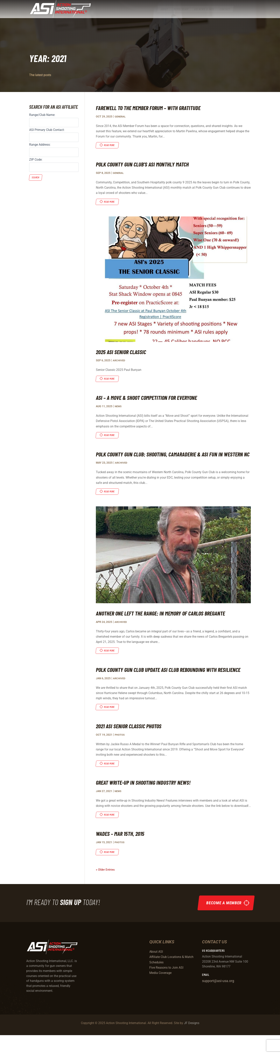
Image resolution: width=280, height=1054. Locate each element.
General (121, 116)
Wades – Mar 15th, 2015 (122, 852)
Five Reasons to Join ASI (166, 986)
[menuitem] (164, 12)
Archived (119, 360)
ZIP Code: (35, 159)
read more (110, 145)
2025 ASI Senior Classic (123, 352)
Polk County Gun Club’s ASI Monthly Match (146, 164)
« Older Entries (106, 888)
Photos (120, 752)
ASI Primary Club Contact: (47, 130)
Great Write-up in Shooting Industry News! (148, 800)
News (118, 407)
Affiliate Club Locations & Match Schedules (171, 978)
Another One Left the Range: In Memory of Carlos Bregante (167, 622)
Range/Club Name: (42, 115)
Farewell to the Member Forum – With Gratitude (153, 107)
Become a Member (222, 921)
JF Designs (191, 1042)
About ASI (156, 970)
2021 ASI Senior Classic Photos (132, 744)
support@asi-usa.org (218, 1000)
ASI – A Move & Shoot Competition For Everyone (151, 398)
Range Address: (40, 144)
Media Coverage (160, 992)
